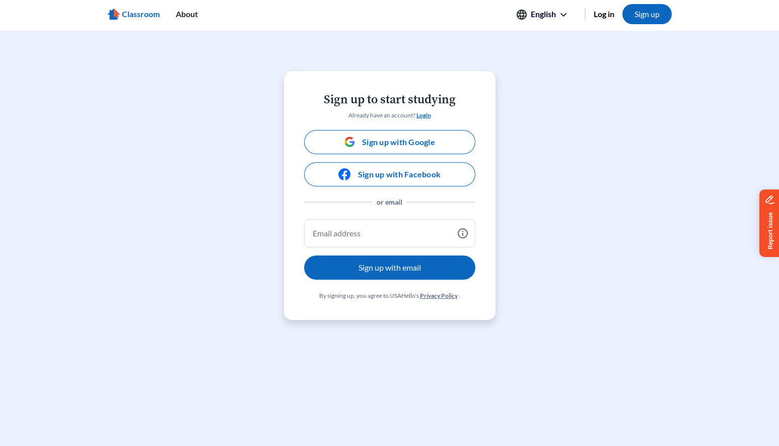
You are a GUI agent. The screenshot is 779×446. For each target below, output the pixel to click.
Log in (604, 14)
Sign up (647, 14)
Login (423, 115)
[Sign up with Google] (389, 142)
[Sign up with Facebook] (389, 174)
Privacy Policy (439, 295)
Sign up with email (390, 267)
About (187, 14)
